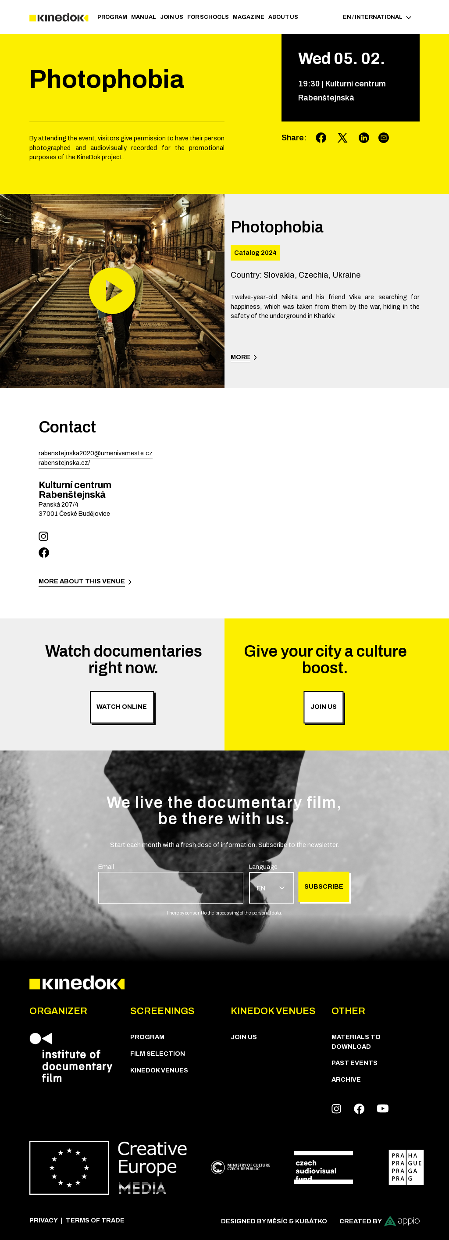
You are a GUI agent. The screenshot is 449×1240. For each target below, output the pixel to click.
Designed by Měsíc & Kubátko (274, 1221)
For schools (208, 17)
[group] (170, 883)
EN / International (377, 17)
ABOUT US (283, 17)
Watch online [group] (121, 707)
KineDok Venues (159, 1070)
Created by (379, 1221)
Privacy (43, 1220)
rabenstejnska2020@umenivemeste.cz (96, 453)
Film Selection (157, 1053)
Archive (346, 1079)
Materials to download (356, 1041)
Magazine (248, 17)
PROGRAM (112, 17)
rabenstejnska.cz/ (64, 462)
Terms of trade (95, 1220)
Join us (171, 17)
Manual (143, 17)
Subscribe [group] (323, 886)
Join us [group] (323, 707)
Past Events (354, 1062)
